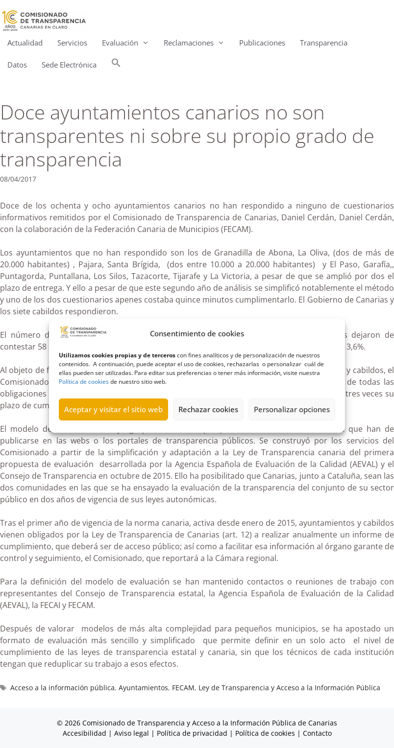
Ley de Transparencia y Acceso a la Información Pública (289, 687)
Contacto (317, 733)
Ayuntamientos (143, 687)
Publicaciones (262, 42)
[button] (116, 65)
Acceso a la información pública (62, 687)
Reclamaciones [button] (198, 43)
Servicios (72, 42)
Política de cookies (84, 392)
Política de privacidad (192, 733)
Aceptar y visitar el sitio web (113, 420)
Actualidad (25, 42)
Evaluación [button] (129, 43)
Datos (17, 65)
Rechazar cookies (208, 420)
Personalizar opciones (292, 420)
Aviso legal (131, 733)
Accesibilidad (85, 733)
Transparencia (323, 42)
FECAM (183, 687)
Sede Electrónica (69, 65)
